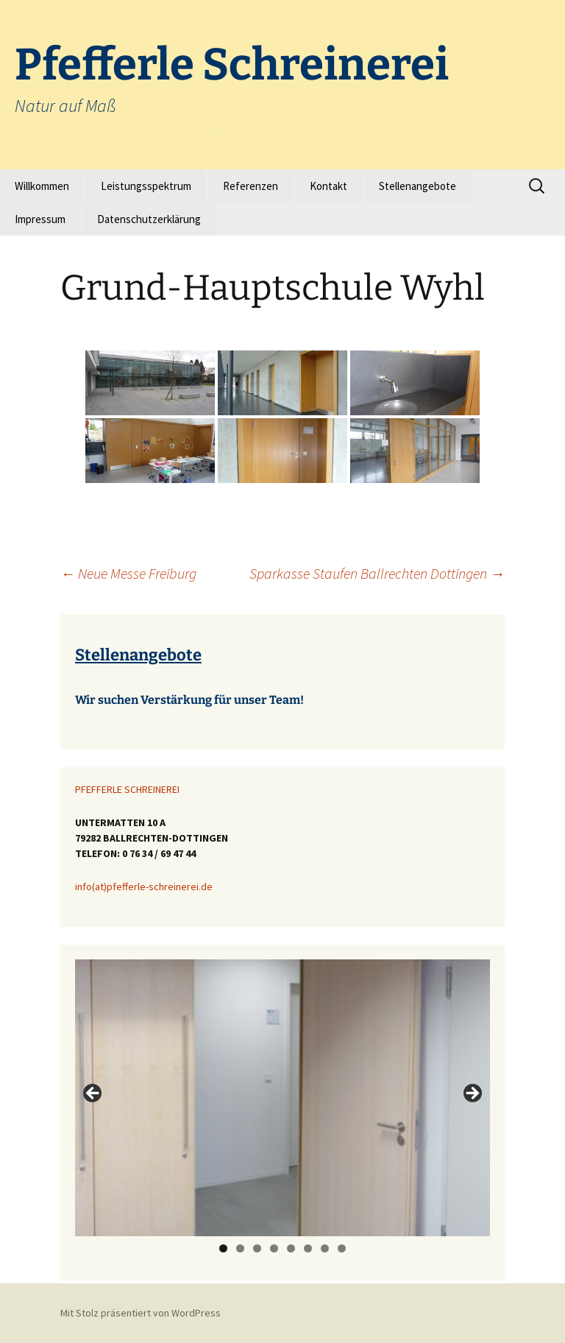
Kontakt (328, 186)
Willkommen (42, 186)
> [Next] (472, 1094)
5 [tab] (291, 1248)
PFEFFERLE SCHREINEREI (127, 789)
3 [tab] (257, 1248)
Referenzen (250, 186)
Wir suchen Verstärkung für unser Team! (189, 700)
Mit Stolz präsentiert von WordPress (140, 1312)
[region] (282, 1097)
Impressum (40, 219)
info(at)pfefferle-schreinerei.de (144, 886)
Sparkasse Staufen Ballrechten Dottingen (377, 573)
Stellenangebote (417, 186)
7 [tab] (325, 1248)
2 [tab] (240, 1248)
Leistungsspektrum (146, 186)
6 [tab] (308, 1248)
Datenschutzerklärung (149, 219)
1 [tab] (223, 1248)
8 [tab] (342, 1248)
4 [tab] (274, 1248)
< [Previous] (93, 1094)
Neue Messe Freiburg (128, 573)
